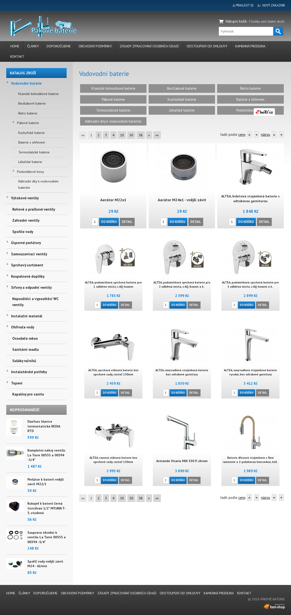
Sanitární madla (25, 349)
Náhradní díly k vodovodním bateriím (38, 184)
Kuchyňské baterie (31, 133)
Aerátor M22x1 (113, 199)
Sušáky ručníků (24, 360)
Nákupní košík (236, 21)
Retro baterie (27, 113)
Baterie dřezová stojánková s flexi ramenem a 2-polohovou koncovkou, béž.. (250, 456)
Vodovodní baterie (26, 83)
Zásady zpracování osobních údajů (149, 46)
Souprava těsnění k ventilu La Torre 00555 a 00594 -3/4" (46, 537)
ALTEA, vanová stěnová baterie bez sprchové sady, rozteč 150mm (113, 456)
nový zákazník (273, 5)
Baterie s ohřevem (31, 142)
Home (14, 46)
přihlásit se (245, 5)
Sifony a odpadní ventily (31, 287)
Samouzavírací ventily (29, 254)
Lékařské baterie (30, 162)
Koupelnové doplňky (27, 276)
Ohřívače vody (22, 327)
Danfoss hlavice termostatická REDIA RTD (43, 426)
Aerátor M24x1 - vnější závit (182, 199)
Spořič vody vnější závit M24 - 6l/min (45, 563)
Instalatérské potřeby (29, 372)
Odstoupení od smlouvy (207, 46)
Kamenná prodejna (250, 46)
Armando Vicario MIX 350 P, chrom (182, 457)
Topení (17, 383)
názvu (265, 134)
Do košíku (109, 222)
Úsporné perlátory (26, 242)
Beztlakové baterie (32, 103)
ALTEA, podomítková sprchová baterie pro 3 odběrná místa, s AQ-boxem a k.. (250, 281)
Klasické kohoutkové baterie (38, 94)
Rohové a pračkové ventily (33, 209)
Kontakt (17, 56)
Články (33, 46)
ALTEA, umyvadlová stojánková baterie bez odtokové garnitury (181, 369)
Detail (127, 222)
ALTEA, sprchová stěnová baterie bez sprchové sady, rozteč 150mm (113, 369)
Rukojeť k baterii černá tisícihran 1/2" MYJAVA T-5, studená (46, 508)
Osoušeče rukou (25, 338)
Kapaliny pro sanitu (28, 394)
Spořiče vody (22, 231)
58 (141, 135)
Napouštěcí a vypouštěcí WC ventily (35, 301)
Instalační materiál (26, 316)
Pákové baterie (28, 123)
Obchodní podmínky (95, 46)
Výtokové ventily (25, 198)
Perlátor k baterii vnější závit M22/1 (45, 481)
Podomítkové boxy (30, 171)
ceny (241, 134)
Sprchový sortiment (27, 265)
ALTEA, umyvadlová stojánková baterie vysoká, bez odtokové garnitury (250, 369)
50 (131, 135)
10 (122, 135)
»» (157, 135)
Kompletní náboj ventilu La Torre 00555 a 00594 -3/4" (46, 455)
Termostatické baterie (34, 152)
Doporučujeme (59, 46)
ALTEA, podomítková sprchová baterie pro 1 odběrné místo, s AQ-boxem (113, 281)
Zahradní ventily (25, 220)
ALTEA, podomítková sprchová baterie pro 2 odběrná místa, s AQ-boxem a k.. (182, 281)
